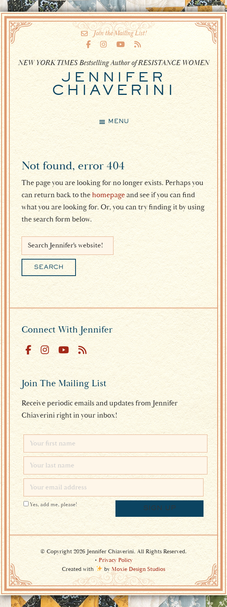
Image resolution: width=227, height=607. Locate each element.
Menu (118, 121)
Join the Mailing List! (113, 33)
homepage (108, 195)
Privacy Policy (116, 560)
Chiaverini (114, 85)
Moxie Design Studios (138, 569)
